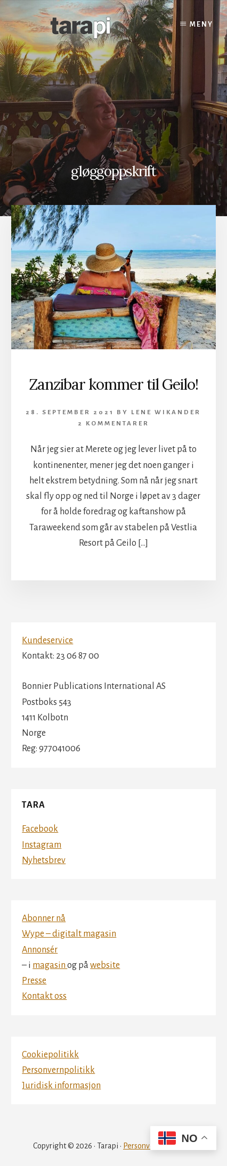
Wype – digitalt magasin (69, 934)
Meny (201, 24)
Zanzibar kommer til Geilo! (113, 384)
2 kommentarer (113, 423)
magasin (50, 965)
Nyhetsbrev (44, 860)
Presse (34, 981)
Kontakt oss (44, 996)
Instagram (41, 845)
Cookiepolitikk (50, 1055)
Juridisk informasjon (61, 1085)
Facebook (40, 829)
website (105, 965)
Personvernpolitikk (58, 1070)
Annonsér (40, 950)
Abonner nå (44, 918)
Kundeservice (47, 640)
